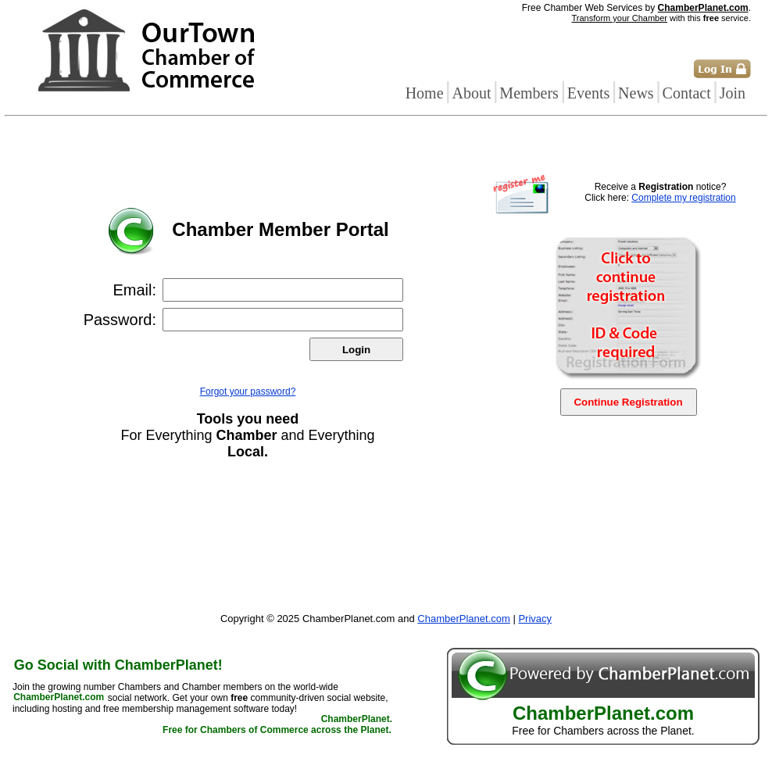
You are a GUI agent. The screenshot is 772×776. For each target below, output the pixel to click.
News (636, 93)
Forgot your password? (248, 391)
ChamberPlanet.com (703, 7)
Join (732, 93)
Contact (687, 93)
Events (588, 93)
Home (425, 93)
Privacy (535, 618)
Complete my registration (683, 197)
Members (529, 93)
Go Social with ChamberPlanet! (118, 665)
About (471, 93)
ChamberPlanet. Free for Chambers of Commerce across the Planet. (277, 725)
